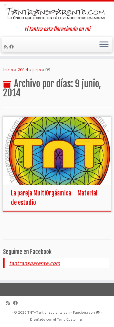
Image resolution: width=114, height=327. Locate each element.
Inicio (8, 70)
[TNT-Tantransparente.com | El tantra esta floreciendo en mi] (57, 14)
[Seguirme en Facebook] (12, 47)
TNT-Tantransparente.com (48, 312)
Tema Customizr (69, 319)
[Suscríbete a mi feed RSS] (6, 47)
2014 (22, 70)
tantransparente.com (34, 263)
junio (37, 70)
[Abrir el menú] (104, 44)
